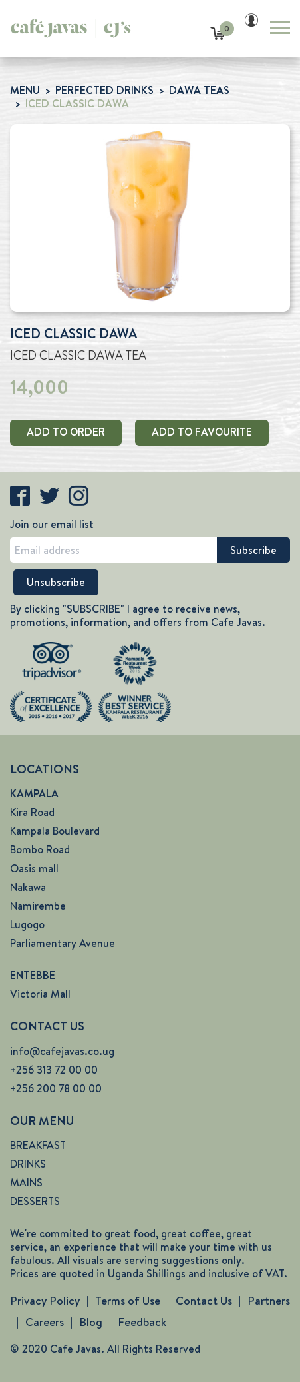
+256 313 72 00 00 (54, 1070)
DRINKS (28, 1164)
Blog (90, 1322)
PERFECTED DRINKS (104, 90)
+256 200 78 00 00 (56, 1089)
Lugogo (27, 925)
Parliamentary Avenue (62, 943)
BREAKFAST (38, 1145)
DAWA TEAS (199, 90)
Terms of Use (127, 1300)
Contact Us (204, 1300)
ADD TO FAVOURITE (202, 432)
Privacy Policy (45, 1300)
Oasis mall (34, 868)
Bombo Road (40, 850)
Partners (268, 1300)
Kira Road (32, 812)
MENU (25, 90)
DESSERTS (35, 1201)
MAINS (26, 1183)
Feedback (142, 1322)
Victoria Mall (40, 994)
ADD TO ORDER (66, 432)
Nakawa (28, 887)
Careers (44, 1322)
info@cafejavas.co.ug (62, 1051)
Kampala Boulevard (55, 831)
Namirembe (38, 906)
